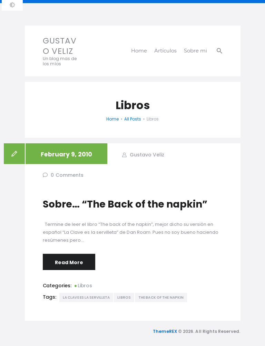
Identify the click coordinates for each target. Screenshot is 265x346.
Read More (69, 262)
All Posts (132, 119)
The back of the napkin (161, 297)
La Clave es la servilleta (86, 297)
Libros (85, 285)
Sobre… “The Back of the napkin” (125, 204)
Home (112, 119)
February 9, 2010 (66, 154)
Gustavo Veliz (146, 154)
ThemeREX (165, 331)
